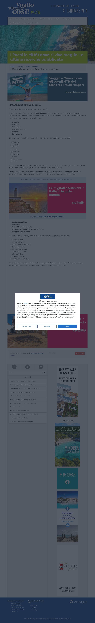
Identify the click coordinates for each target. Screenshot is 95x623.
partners (26, 303)
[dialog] (47, 312)
